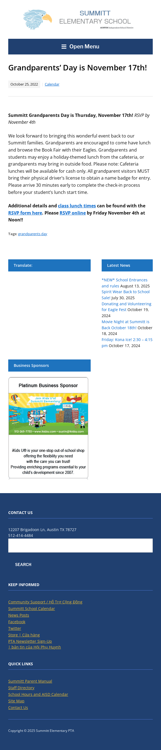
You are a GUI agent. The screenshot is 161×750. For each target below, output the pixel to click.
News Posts (18, 615)
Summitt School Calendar (31, 608)
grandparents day (32, 233)
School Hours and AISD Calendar (38, 694)
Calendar (52, 84)
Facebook (16, 621)
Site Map (16, 701)
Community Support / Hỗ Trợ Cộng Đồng (45, 602)
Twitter (14, 628)
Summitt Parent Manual (30, 681)
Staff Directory (21, 687)
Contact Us (18, 707)
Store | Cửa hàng (24, 635)
